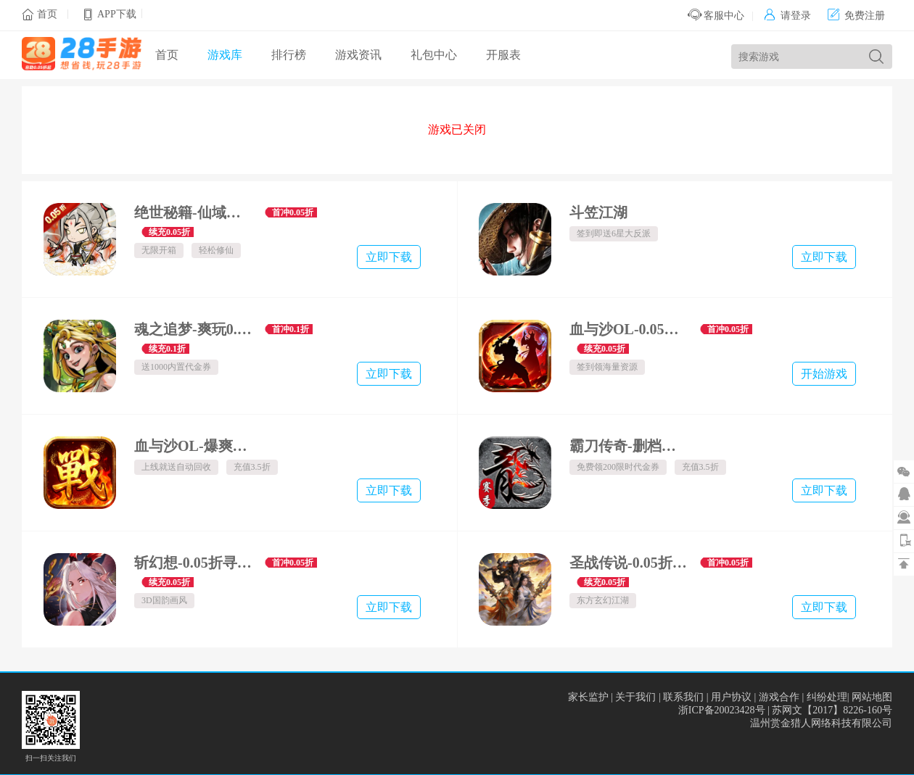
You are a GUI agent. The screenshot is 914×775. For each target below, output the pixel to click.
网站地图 (872, 697)
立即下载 (389, 257)
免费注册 (856, 15)
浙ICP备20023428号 (721, 710)
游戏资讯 (358, 55)
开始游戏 (824, 374)
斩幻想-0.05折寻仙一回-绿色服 (194, 563)
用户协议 (731, 697)
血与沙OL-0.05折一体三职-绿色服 (629, 329)
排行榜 (288, 55)
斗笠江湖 (598, 212)
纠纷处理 (827, 697)
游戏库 (224, 55)
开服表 (503, 55)
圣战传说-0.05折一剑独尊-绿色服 (629, 563)
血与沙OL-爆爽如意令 (194, 446)
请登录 (787, 15)
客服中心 (716, 15)
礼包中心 (434, 55)
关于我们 (635, 697)
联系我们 (683, 697)
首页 (47, 14)
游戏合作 (779, 697)
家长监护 (588, 697)
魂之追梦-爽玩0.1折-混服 (194, 329)
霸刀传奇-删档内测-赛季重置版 (629, 446)
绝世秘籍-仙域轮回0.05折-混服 (194, 212)
